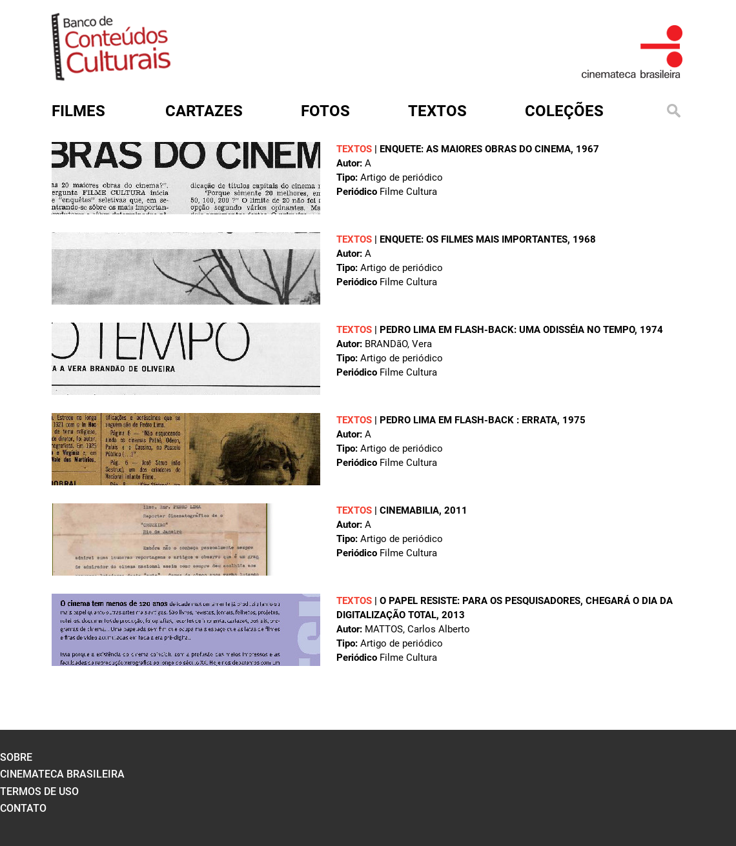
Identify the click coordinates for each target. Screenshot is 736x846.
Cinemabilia (409, 510)
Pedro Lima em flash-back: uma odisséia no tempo (507, 330)
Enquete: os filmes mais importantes (473, 239)
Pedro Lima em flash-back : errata (468, 420)
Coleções (564, 111)
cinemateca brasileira (62, 774)
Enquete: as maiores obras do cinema (475, 149)
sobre (16, 757)
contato (23, 808)
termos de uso (39, 791)
